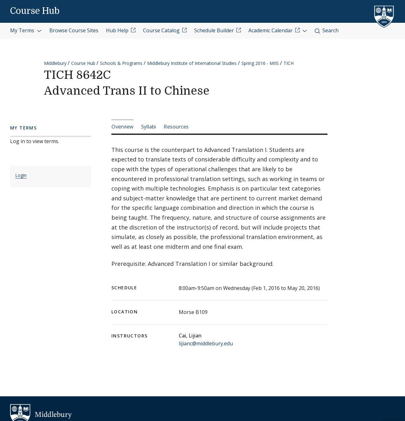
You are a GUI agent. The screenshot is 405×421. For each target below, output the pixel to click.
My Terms (26, 30)
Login (21, 175)
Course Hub (34, 11)
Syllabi (148, 126)
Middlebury (55, 63)
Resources (176, 126)
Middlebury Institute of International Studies (192, 63)
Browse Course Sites (73, 30)
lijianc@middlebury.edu (206, 343)
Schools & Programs (121, 63)
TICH (289, 63)
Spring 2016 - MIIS (260, 63)
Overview (122, 126)
